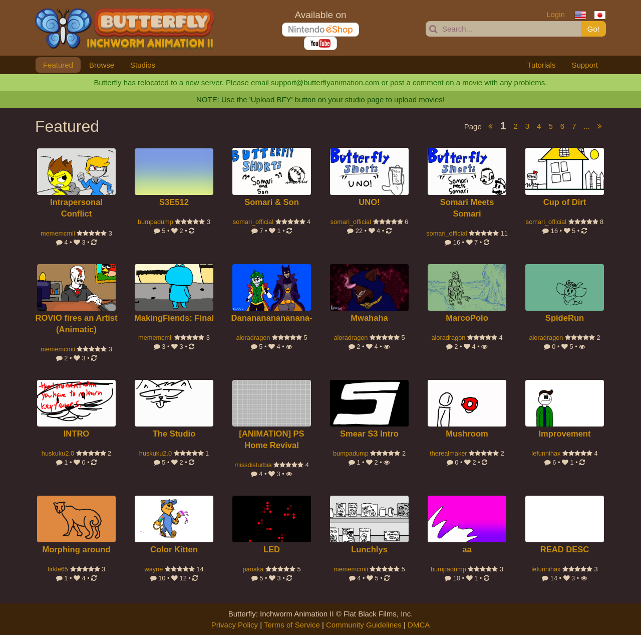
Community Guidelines (364, 624)
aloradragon (253, 337)
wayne (153, 569)
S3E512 (174, 202)
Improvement (564, 434)
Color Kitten (174, 549)
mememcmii (58, 233)
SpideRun (564, 318)
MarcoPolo (467, 318)
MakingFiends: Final (174, 318)
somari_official (253, 222)
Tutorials (541, 65)
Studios (142, 65)
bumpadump (155, 222)
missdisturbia (252, 465)
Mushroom (467, 434)
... (586, 126)
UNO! (369, 202)
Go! (593, 29)
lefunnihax (545, 453)
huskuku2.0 (58, 453)
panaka (252, 569)
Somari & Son (271, 202)
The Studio (174, 434)
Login (555, 14)
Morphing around (76, 549)
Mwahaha (369, 318)
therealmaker (448, 453)
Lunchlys (369, 549)
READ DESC (564, 549)
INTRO (77, 434)
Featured (58, 65)
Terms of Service (292, 624)
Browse (101, 65)
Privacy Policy (234, 624)
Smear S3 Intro (369, 434)
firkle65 (58, 569)
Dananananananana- (271, 318)
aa (466, 549)
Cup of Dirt (564, 202)
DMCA (419, 624)
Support (584, 65)
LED (271, 549)
